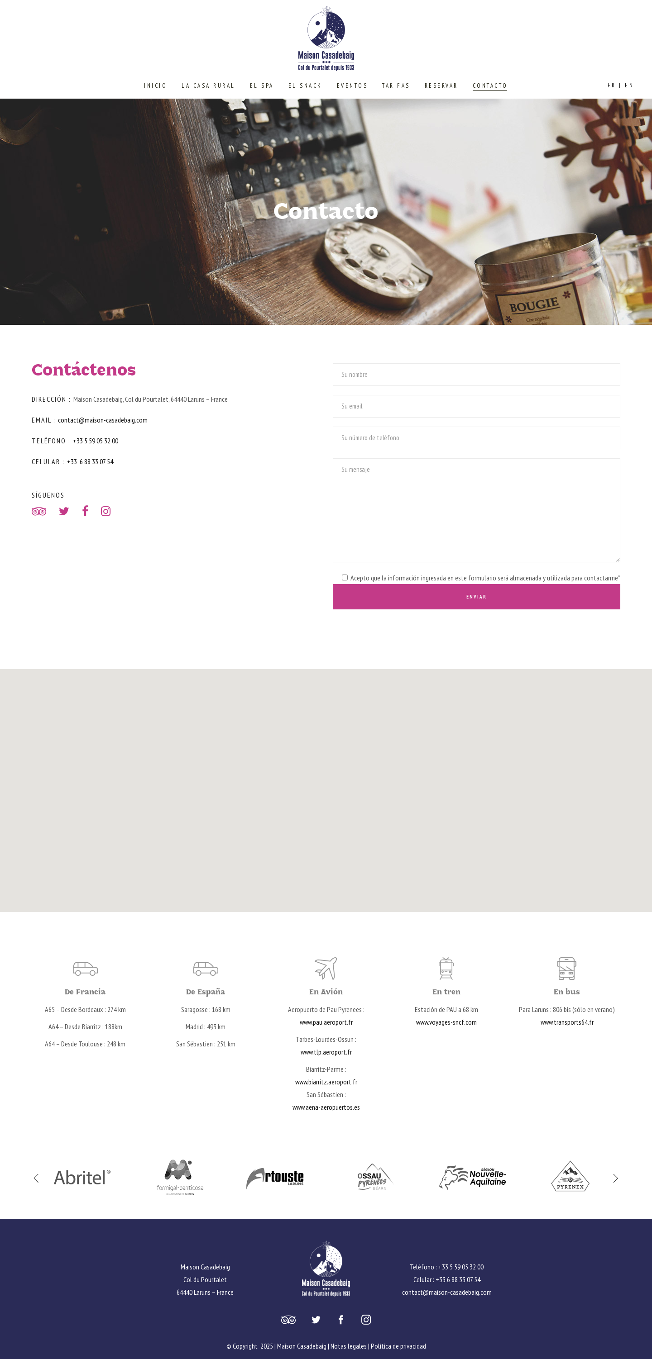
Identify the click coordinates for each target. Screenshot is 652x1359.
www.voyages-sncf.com (446, 1021)
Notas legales (349, 1345)
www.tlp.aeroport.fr (326, 1051)
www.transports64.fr (567, 1021)
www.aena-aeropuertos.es (326, 1107)
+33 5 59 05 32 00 (95, 440)
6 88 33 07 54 (96, 461)
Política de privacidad (398, 1345)
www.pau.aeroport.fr (326, 1021)
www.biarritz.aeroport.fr (326, 1081)
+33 (72, 461)
